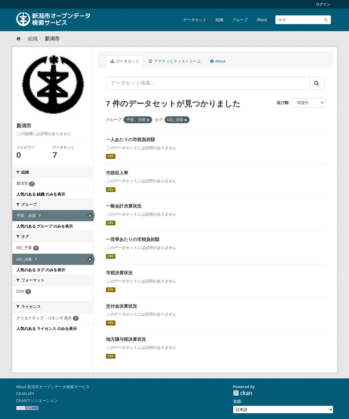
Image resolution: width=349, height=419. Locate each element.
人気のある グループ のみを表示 (44, 226)
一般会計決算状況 (124, 206)
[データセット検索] (303, 19)
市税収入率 (117, 173)
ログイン (323, 4)
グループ (240, 20)
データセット (195, 20)
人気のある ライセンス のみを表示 (46, 328)
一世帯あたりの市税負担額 (132, 239)
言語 (237, 401)
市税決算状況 (119, 272)
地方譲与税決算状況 (126, 339)
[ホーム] (18, 38)
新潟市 (52, 38)
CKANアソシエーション (37, 400)
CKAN (242, 393)
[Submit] (325, 19)
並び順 (282, 102)
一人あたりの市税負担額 (130, 139)
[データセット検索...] (208, 83)
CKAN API (25, 393)
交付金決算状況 (121, 306)
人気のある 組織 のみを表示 (40, 194)
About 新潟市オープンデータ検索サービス (53, 387)
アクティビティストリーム (175, 61)
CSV (111, 156)
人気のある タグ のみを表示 (40, 270)
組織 (219, 20)
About (262, 20)
